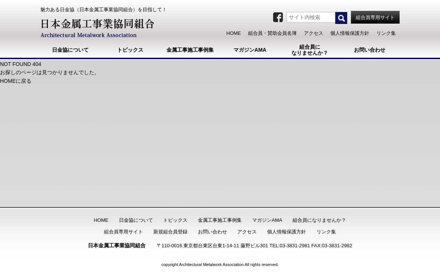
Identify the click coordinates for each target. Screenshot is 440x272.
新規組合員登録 (170, 232)
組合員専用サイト (123, 232)
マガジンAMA (267, 220)
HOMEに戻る (15, 81)
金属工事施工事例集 (220, 220)
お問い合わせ (212, 232)
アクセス (247, 232)
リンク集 (326, 232)
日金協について (136, 220)
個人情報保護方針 (286, 232)
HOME (101, 220)
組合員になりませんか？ (319, 220)
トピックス (175, 220)
